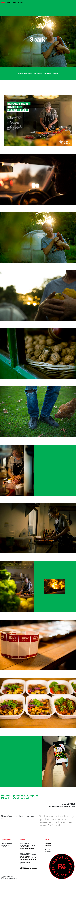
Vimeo (47, 847)
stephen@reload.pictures (28, 858)
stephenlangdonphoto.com (28, 859)
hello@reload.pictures (27, 864)
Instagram (48, 844)
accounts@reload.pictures (28, 869)
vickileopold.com (25, 850)
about (14, 2)
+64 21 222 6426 (25, 856)
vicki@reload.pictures (27, 848)
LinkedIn (48, 845)
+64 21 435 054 (25, 847)
